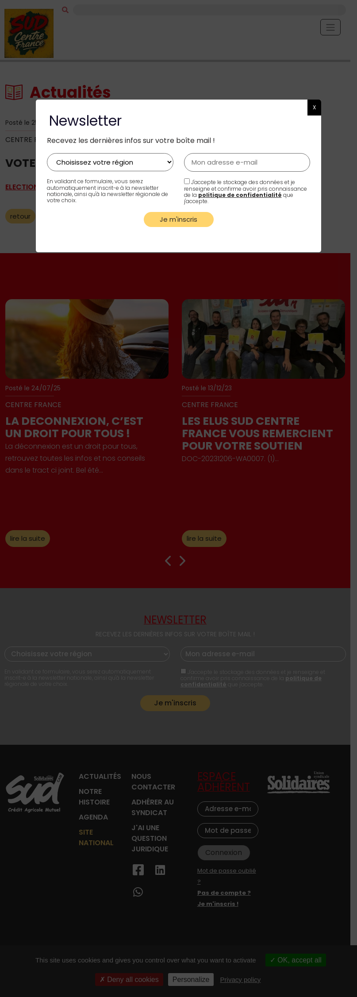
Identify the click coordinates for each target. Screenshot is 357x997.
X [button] (314, 107)
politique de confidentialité (240, 195)
